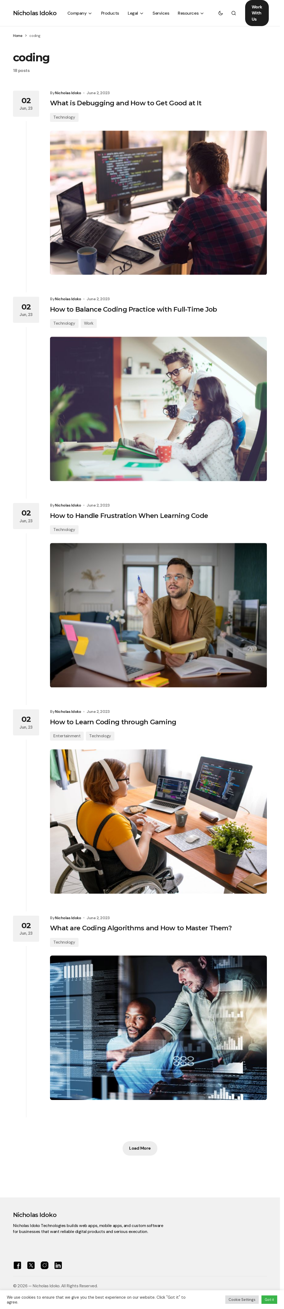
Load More (140, 1148)
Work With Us (257, 13)
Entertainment (66, 736)
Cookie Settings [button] (242, 1299)
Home (17, 35)
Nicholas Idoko (35, 13)
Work (88, 323)
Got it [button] (269, 1299)
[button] (220, 13)
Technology (64, 117)
